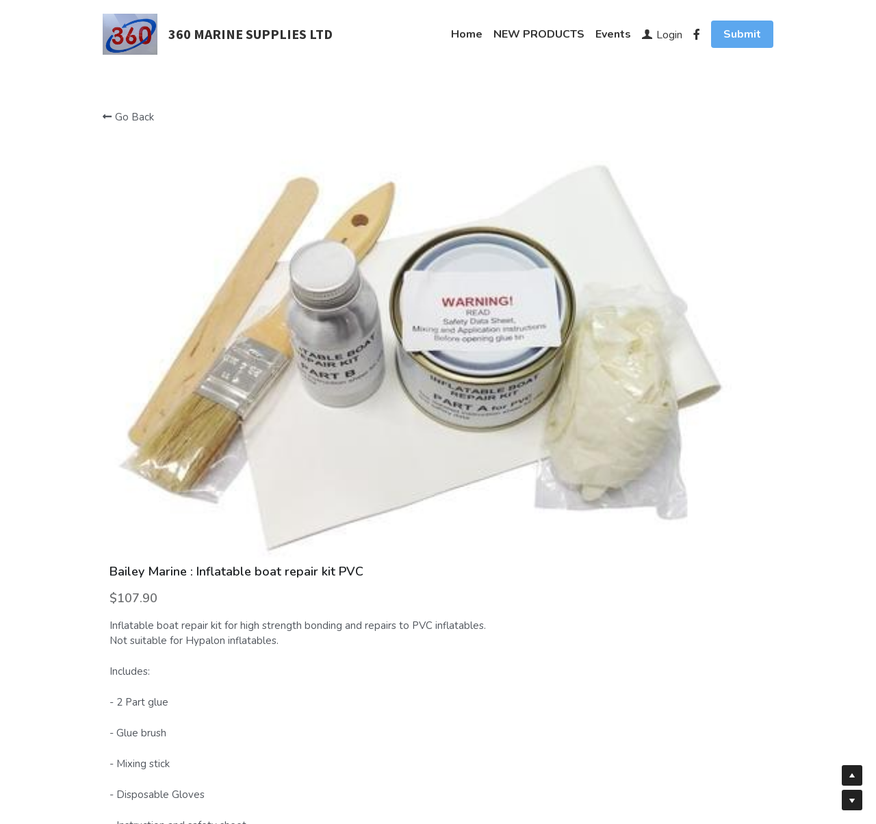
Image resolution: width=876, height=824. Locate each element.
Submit (742, 34)
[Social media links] (696, 34)
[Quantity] (641, 478)
